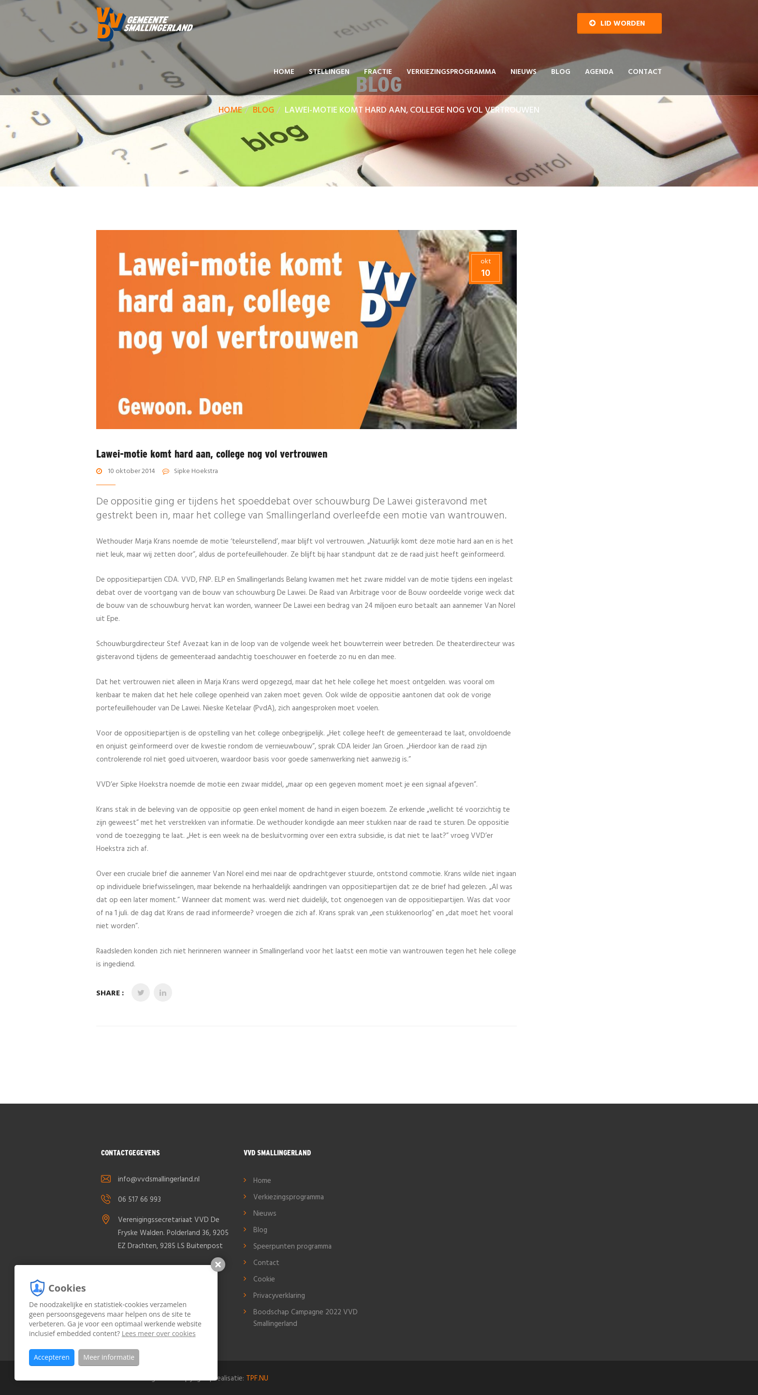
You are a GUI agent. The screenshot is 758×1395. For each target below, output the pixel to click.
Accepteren (52, 1357)
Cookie (264, 1279)
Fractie (378, 72)
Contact (645, 72)
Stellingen (329, 72)
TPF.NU (257, 1378)
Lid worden (617, 23)
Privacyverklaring (279, 1296)
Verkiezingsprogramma (451, 72)
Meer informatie (108, 1357)
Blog (560, 72)
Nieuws (523, 72)
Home (284, 72)
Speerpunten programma (292, 1246)
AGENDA (599, 72)
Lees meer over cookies (159, 1333)
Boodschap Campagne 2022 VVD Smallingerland (305, 1318)
